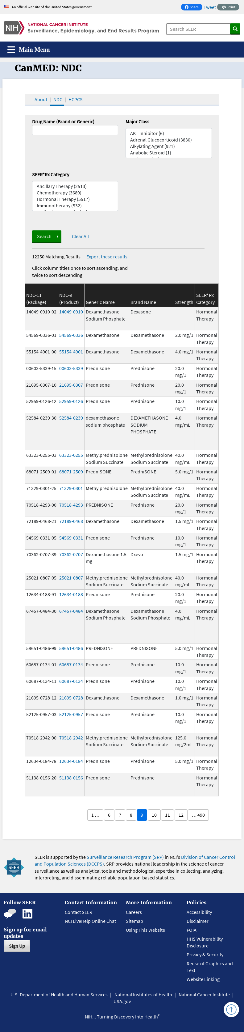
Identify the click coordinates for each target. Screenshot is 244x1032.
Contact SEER (78, 912)
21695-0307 (71, 385)
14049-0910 (71, 312)
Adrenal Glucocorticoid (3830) (169, 140)
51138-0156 (71, 778)
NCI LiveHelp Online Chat (90, 921)
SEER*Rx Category (50, 174)
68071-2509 (71, 471)
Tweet (210, 7)
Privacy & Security (205, 954)
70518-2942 (71, 738)
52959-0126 (71, 401)
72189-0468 (71, 521)
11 (167, 815)
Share (193, 7)
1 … (95, 815)
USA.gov (122, 1001)
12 (181, 815)
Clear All (80, 236)
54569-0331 (71, 538)
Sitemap (134, 921)
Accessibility (199, 912)
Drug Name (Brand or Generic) (63, 121)
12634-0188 (71, 594)
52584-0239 (71, 418)
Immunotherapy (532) (75, 205)
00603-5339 (71, 368)
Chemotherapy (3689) (75, 192)
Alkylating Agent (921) (169, 146)
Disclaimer (198, 921)
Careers (134, 912)
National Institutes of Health (143, 994)
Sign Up (17, 946)
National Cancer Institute (204, 994)
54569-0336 (71, 335)
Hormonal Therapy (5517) (75, 199)
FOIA (191, 930)
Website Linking (203, 979)
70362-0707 (71, 554)
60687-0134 (71, 664)
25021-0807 (71, 578)
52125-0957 (71, 714)
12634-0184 (71, 761)
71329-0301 (71, 488)
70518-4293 (71, 505)
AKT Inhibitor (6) (169, 133)
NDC (57, 99)
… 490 (198, 815)
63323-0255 (71, 455)
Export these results (106, 256)
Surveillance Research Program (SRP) (125, 857)
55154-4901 (71, 352)
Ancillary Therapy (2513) (75, 186)
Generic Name (100, 302)
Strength (184, 302)
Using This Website (145, 930)
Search (44, 236)
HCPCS (75, 99)
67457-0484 (71, 611)
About (41, 99)
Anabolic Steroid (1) (169, 152)
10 (154, 815)
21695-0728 (71, 698)
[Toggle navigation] (29, 49)
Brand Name (143, 302)
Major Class (137, 121)
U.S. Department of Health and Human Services (59, 994)
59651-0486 (71, 648)
